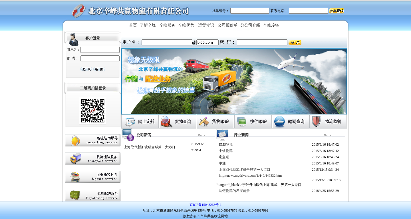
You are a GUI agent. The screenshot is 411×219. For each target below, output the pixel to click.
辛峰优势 (186, 25)
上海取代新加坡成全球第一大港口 (149, 147)
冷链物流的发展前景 (234, 191)
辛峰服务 (168, 25)
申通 (222, 163)
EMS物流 (226, 144)
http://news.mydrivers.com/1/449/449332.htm (250, 176)
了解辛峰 (148, 25)
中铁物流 (226, 151)
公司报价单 (228, 25)
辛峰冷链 (271, 25)
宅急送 (224, 157)
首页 (133, 25)
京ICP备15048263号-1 (206, 205)
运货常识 (206, 25)
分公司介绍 (250, 25)
